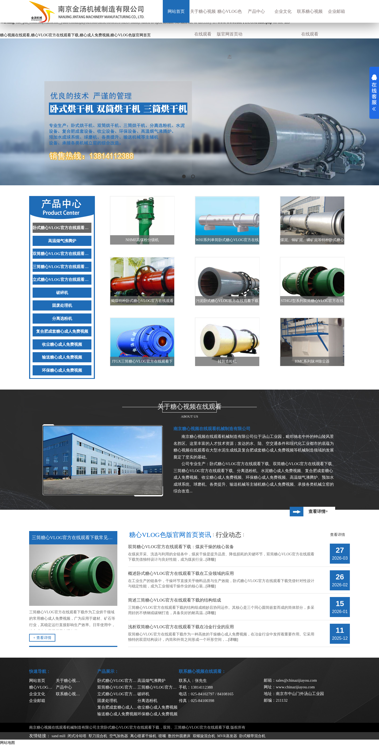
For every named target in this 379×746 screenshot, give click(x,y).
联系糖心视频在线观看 (310, 22)
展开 (374, 92)
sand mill (58, 736)
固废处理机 (62, 305)
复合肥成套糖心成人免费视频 (62, 331)
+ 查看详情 (42, 638)
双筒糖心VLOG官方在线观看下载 (62, 254)
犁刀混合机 (97, 736)
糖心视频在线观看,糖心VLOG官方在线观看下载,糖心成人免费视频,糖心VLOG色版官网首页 (75, 35)
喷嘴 (162, 736)
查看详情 (337, 535)
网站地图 (7, 743)
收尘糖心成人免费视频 (62, 344)
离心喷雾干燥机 (143, 736)
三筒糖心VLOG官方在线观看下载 (62, 267)
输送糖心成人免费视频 (62, 357)
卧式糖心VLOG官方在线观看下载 (62, 228)
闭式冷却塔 (77, 736)
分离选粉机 (62, 318)
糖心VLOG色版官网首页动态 (229, 34)
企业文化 (283, 11)
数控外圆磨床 (179, 736)
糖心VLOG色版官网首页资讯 (170, 534)
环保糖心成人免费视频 (62, 370)
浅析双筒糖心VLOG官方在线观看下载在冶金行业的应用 (181, 627)
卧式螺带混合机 (252, 736)
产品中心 (256, 11)
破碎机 (62, 292)
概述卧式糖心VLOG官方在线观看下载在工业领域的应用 (181, 573)
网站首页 (176, 11)
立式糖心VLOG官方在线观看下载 (62, 279)
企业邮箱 (336, 11)
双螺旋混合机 (204, 736)
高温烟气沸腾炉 (62, 241)
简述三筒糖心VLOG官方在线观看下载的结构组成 (174, 600)
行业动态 (228, 534)
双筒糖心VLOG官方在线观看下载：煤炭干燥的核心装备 (181, 546)
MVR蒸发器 (227, 736)
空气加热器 (118, 736)
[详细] (211, 559)
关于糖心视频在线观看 (203, 22)
